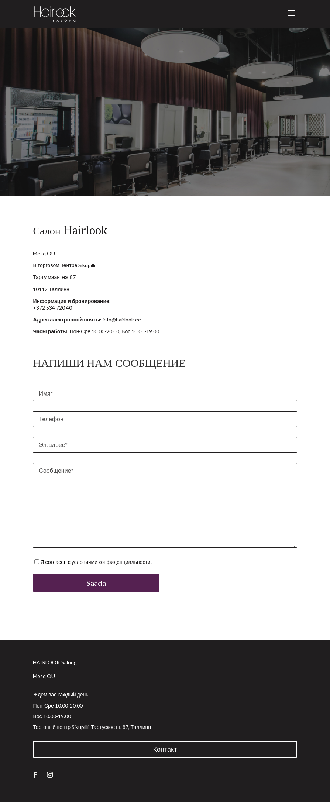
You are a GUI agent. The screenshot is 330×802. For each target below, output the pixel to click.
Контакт (165, 749)
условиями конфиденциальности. (112, 562)
